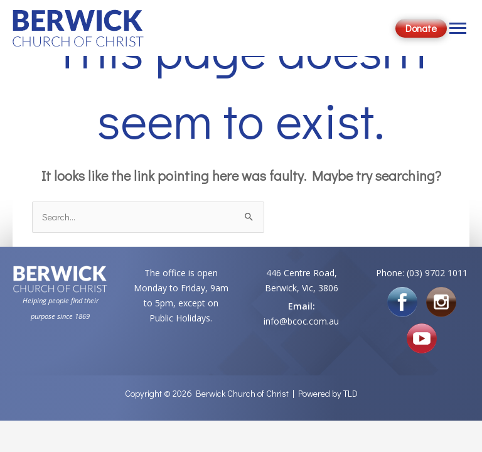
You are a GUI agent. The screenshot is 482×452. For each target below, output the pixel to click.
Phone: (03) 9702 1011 (422, 273)
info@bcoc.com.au (301, 321)
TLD (350, 393)
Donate (421, 28)
